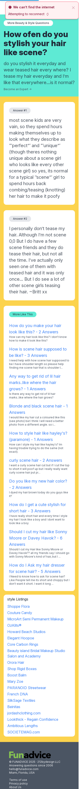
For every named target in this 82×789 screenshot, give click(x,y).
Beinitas (13, 706)
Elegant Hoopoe (20, 638)
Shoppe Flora (18, 606)
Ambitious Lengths (22, 725)
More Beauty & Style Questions (28, 23)
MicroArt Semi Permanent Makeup (35, 619)
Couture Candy (19, 612)
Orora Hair (15, 662)
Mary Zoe (15, 681)
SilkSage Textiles (21, 700)
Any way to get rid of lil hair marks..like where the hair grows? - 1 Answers (35, 382)
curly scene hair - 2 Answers (35, 460)
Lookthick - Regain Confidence (32, 719)
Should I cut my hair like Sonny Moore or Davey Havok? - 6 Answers (38, 538)
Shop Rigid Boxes (22, 669)
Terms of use (18, 780)
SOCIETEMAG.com (23, 732)
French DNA (17, 694)
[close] (73, 7)
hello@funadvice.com (23, 769)
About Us (15, 787)
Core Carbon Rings (22, 644)
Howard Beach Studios (26, 631)
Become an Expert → (17, 89)
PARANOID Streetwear (26, 687)
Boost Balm (16, 675)
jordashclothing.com (24, 713)
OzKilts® (14, 625)
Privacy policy (18, 783)
